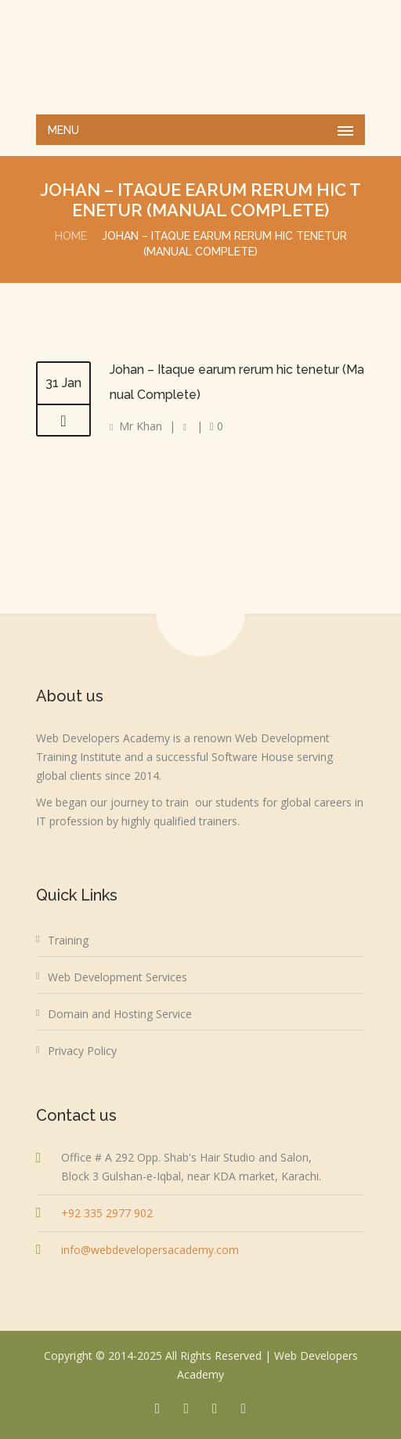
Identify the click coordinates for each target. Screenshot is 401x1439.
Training (68, 940)
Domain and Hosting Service (120, 1013)
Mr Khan (140, 426)
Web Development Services (117, 977)
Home (71, 236)
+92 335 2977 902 (107, 1212)
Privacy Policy (82, 1050)
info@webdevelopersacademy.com (150, 1249)
